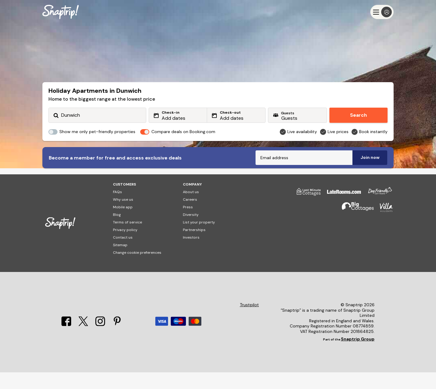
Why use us (123, 216)
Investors (191, 254)
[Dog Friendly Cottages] (377, 211)
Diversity (191, 231)
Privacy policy (125, 246)
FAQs (117, 208)
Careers (190, 216)
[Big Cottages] (355, 227)
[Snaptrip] (60, 12)
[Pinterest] (117, 341)
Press (188, 223)
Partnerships (194, 246)
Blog (117, 231)
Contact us (123, 254)
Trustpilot (249, 321)
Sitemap (120, 261)
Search (358, 115)
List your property (199, 238)
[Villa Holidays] (383, 227)
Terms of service (127, 238)
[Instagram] (100, 341)
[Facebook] (66, 341)
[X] (83, 341)
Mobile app (123, 223)
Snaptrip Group (358, 355)
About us (191, 208)
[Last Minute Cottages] (306, 211)
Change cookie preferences (137, 269)
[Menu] (382, 12)
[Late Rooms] (341, 211)
